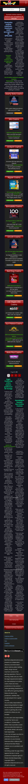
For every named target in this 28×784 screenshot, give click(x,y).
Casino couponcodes (11, 638)
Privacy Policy (14, 779)
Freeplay (7, 643)
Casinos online (9, 636)
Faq (6, 641)
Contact (14, 624)
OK (6, 779)
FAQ (17, 616)
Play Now (10, 140)
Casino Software (9, 646)
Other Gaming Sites (14, 620)
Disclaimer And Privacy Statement (14, 628)
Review (18, 113)
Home (11, 616)
